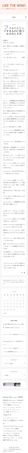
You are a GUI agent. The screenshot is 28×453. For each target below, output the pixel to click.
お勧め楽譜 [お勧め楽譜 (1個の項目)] (5, 402)
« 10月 (4, 313)
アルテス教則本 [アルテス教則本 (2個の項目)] (7, 405)
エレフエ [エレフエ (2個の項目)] (18, 407)
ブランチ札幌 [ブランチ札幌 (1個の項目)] (19, 431)
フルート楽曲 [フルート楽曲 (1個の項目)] (20, 426)
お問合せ (5, 451)
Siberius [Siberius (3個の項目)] (6, 400)
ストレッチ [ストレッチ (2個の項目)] (13, 412)
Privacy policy (10, 451)
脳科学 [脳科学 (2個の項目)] (5, 440)
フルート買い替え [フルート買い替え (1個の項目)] (6, 428)
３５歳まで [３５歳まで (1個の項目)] (16, 440)
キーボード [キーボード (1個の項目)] (5, 409)
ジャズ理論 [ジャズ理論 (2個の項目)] (6, 412)
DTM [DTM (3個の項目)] (10, 397)
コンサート (5, 449)
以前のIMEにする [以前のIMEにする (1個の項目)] (16, 433)
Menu (14, 17)
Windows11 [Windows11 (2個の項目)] (20, 400)
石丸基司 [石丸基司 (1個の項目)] (20, 437)
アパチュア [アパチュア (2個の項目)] (19, 402)
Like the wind (14, 5)
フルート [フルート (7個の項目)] (7, 414)
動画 (11, 449)
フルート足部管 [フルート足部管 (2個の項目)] (14, 428)
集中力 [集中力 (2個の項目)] (9, 440)
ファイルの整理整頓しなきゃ (10, 351)
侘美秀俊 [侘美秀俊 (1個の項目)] (10, 435)
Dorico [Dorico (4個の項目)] (5, 397)
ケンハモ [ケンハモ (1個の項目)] (9, 409)
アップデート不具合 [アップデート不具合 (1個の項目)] (11, 402)
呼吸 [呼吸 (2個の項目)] (16, 435)
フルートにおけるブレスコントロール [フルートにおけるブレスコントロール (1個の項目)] (10, 417)
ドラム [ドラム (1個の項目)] (17, 411)
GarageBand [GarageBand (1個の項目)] (15, 397)
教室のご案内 (16, 449)
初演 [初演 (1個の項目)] (13, 435)
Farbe (14, 24)
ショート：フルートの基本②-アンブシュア (14, 334)
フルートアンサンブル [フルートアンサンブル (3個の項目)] (10, 426)
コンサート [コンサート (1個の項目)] (18, 409)
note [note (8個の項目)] (20, 396)
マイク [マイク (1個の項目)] (11, 433)
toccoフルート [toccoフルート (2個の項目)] (13, 400)
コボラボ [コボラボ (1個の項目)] (13, 409)
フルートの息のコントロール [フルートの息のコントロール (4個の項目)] (13, 421)
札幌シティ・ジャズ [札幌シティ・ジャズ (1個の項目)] (14, 437)
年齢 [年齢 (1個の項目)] (18, 435)
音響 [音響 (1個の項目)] (12, 440)
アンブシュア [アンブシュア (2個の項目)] (15, 405)
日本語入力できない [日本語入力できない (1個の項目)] (6, 437)
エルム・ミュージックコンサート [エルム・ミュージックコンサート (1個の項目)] (9, 407)
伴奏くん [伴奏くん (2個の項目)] (5, 435)
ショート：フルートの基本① (10, 348)
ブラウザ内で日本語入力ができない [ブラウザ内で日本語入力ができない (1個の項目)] (9, 431)
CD (9, 449)
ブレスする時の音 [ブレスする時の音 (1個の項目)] (6, 433)
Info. (20, 449)
